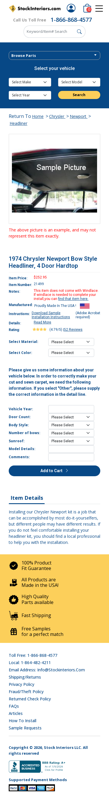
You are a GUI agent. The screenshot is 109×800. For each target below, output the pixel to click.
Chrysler (57, 116)
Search (79, 94)
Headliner (18, 123)
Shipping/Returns (25, 677)
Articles (16, 713)
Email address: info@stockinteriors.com (47, 670)
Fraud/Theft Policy (26, 691)
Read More (42, 322)
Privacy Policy (21, 684)
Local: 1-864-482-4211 (30, 662)
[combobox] (54, 55)
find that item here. (73, 299)
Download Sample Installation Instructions (51, 315)
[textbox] (54, 56)
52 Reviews (73, 330)
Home (38, 116)
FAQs (14, 706)
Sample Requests (25, 728)
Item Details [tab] (26, 497)
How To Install (22, 720)
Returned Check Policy (30, 699)
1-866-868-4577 (71, 20)
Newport (78, 116)
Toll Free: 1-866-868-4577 (33, 655)
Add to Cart (54, 470)
